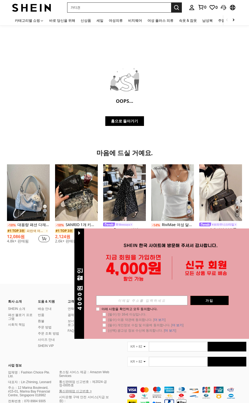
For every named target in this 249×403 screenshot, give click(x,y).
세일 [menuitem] (99, 20)
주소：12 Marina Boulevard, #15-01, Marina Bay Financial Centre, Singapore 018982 (29, 391)
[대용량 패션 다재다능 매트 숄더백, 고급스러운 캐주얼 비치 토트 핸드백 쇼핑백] (28, 192)
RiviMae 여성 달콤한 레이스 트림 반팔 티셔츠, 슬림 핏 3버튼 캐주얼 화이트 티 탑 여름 (172, 225)
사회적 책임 (16, 324)
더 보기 (159, 320)
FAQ (71, 331)
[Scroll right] (233, 20)
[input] (141, 300)
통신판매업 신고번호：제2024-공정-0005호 (83, 383)
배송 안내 (45, 309)
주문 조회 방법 (48, 333)
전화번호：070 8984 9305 (27, 401)
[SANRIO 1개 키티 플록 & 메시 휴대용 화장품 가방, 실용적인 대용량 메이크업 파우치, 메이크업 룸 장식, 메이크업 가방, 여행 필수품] (76, 192)
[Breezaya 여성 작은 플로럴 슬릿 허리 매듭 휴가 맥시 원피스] (124, 192)
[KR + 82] (138, 346)
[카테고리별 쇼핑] (29, 20)
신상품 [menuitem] (86, 20)
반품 (41, 315)
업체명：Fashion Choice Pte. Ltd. (29, 374)
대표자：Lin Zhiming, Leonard (29, 382)
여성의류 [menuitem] (116, 20)
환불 (41, 321)
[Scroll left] (227, 20)
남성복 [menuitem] (207, 20)
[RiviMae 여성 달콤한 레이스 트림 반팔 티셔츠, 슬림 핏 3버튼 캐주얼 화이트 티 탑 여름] (172, 192)
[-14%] (156, 225)
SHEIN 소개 (16, 309)
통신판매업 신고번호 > (75, 391)
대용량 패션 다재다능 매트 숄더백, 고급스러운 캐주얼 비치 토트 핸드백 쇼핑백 (28, 225)
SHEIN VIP (46, 346)
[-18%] (11, 225)
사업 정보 (15, 365)
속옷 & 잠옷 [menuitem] (188, 20)
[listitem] (28, 205)
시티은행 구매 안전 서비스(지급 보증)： (84, 399)
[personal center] (192, 7)
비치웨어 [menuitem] (135, 20)
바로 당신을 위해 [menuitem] (62, 20)
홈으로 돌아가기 (124, 121)
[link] (202, 7)
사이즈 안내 (46, 340)
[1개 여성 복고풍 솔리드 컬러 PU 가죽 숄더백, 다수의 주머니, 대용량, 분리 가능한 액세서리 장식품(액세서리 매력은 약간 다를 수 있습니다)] (220, 192)
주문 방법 (45, 327)
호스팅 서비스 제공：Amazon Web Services (84, 374)
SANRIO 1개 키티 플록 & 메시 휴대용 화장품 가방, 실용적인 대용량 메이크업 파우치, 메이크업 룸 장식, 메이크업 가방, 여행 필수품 (76, 225)
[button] (119, 7)
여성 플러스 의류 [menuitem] (160, 20)
